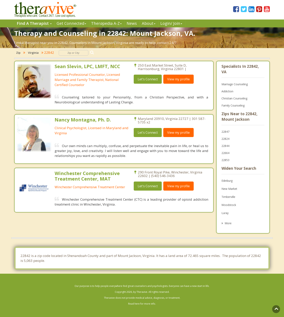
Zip (18, 53)
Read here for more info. (142, 303)
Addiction (227, 91)
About (148, 23)
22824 (225, 139)
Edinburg (227, 181)
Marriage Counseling (234, 84)
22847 (225, 131)
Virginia (33, 53)
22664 (225, 153)
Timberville (228, 197)
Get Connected (71, 23)
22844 (225, 146)
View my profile (178, 79)
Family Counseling (233, 105)
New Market (229, 189)
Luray (225, 213)
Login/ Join (171, 23)
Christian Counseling (234, 98)
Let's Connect (148, 79)
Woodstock (228, 205)
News (132, 23)
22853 (225, 160)
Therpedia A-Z (106, 23)
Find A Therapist (34, 23)
